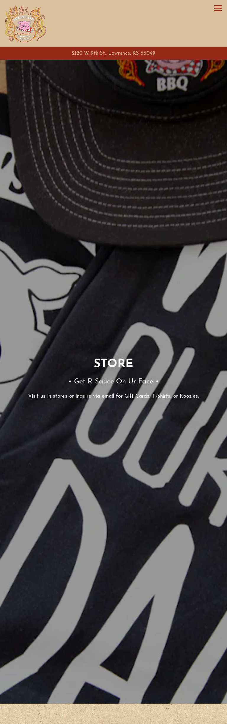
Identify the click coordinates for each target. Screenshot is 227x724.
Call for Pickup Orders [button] (113, 718)
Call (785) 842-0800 (113, 705)
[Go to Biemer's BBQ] (113, 53)
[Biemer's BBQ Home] (25, 23)
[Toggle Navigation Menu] (218, 8)
